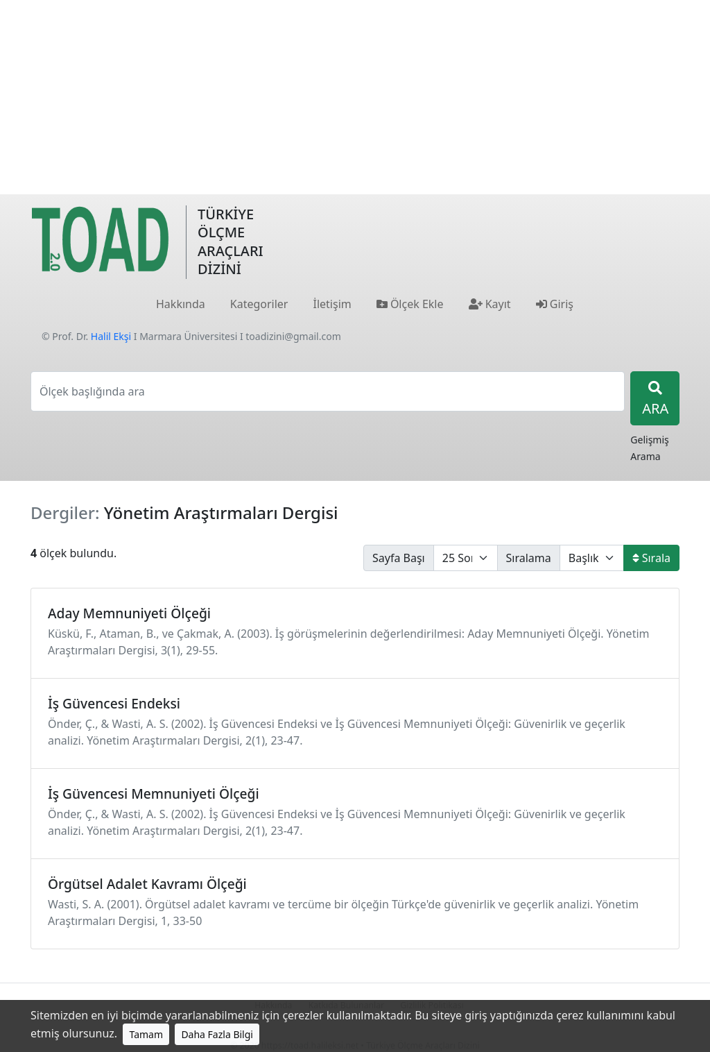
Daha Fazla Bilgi (217, 1034)
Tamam (146, 1034)
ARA (655, 399)
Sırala (651, 558)
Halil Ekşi (111, 336)
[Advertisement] (355, 97)
